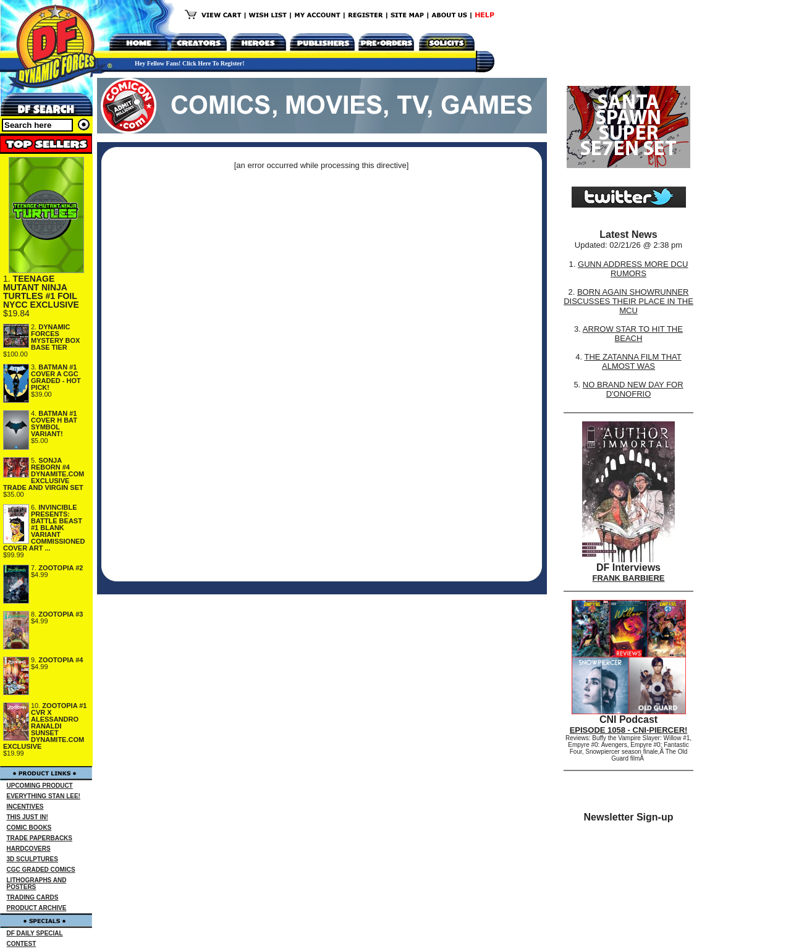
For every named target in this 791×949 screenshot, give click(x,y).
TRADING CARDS (33, 897)
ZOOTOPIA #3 (60, 614)
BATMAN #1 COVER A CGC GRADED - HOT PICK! (56, 377)
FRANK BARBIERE (629, 578)
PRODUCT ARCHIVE (37, 908)
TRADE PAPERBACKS (40, 838)
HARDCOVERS (29, 848)
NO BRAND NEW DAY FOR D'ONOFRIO (633, 389)
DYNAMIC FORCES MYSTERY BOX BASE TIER (55, 337)
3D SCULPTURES (32, 859)
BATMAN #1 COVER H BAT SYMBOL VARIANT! (54, 423)
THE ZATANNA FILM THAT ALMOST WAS (633, 361)
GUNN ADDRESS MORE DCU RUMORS (633, 268)
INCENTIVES (25, 806)
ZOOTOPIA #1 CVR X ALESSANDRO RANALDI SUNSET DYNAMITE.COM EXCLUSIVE (45, 726)
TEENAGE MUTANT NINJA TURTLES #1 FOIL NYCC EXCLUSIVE (41, 292)
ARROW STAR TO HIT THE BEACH (633, 333)
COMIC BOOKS (29, 827)
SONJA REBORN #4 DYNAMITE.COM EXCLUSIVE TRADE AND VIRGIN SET (43, 474)
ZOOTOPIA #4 (60, 660)
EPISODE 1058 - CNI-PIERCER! (629, 730)
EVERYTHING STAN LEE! (43, 796)
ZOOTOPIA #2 (60, 568)
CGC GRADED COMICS (41, 869)
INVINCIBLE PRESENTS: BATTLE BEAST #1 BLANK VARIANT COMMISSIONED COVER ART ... (44, 528)
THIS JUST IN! (27, 817)
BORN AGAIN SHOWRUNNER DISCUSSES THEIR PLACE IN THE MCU (628, 301)
